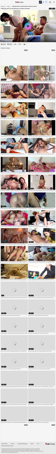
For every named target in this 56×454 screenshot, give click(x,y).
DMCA (32, 443)
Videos (8, 6)
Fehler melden (4, 443)
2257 (38, 443)
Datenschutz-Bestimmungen (7, 445)
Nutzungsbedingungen (22, 443)
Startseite (3, 6)
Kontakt (12, 443)
